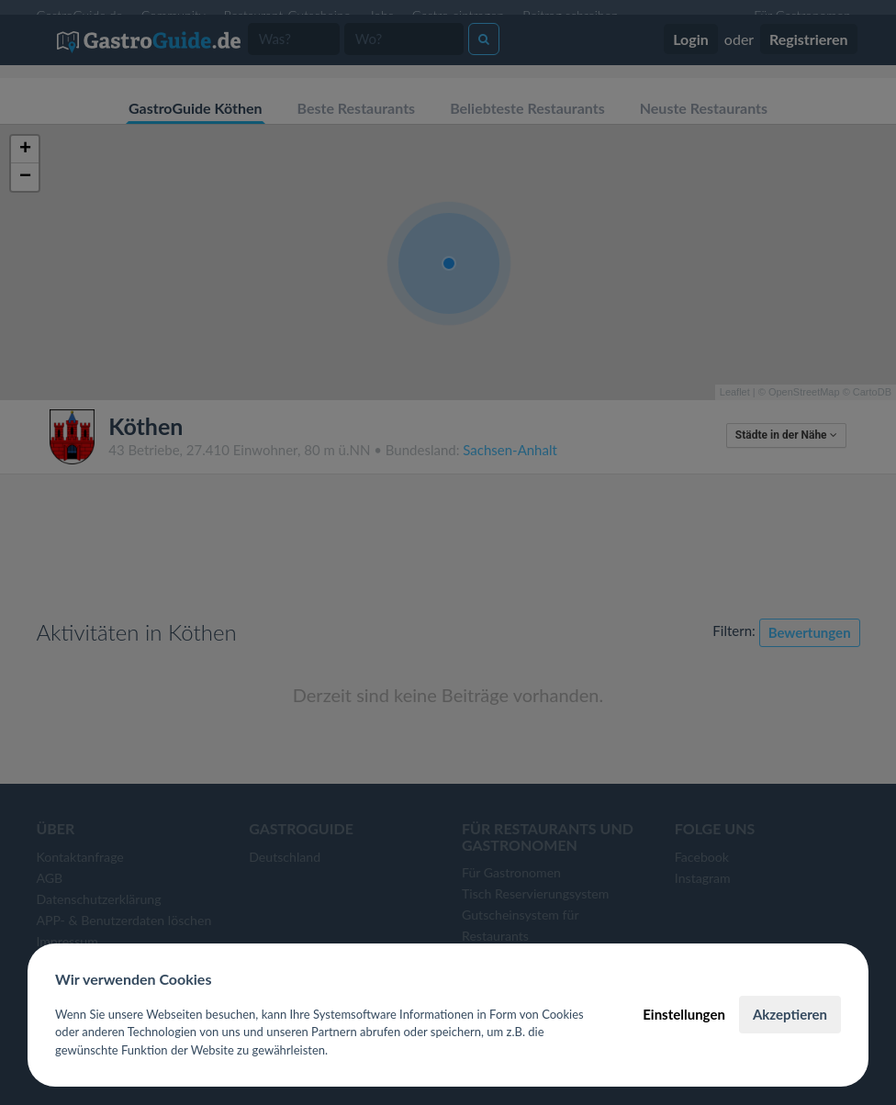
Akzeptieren (790, 1014)
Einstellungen (684, 1014)
